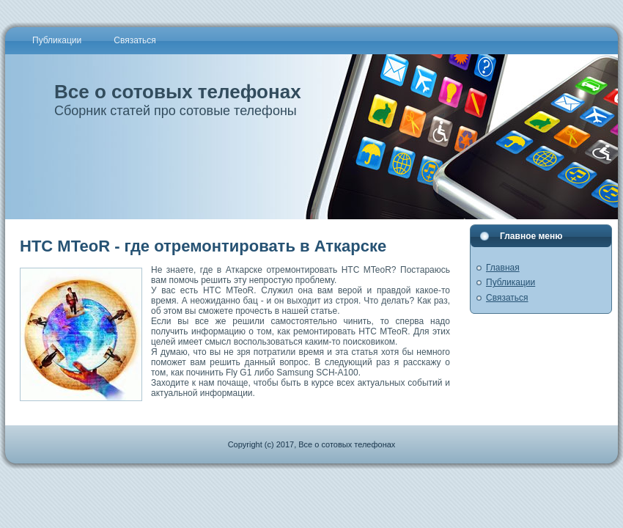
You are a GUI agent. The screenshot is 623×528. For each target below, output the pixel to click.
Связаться (507, 298)
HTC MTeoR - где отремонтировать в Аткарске (203, 246)
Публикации (510, 282)
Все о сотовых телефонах (177, 92)
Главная (503, 268)
